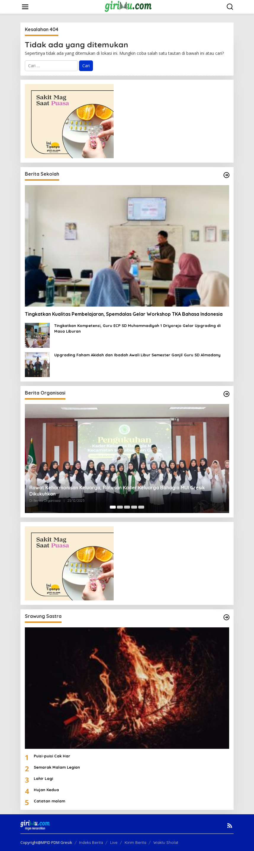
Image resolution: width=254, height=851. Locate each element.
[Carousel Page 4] (134, 507)
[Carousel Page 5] (141, 507)
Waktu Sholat (165, 842)
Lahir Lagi (43, 778)
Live (114, 842)
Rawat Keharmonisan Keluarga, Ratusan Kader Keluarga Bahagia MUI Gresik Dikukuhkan (117, 491)
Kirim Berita (135, 842)
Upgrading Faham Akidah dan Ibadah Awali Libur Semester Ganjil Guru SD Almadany (137, 354)
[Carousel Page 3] (127, 507)
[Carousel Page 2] (120, 507)
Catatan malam (49, 801)
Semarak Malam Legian (57, 767)
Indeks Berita (91, 842)
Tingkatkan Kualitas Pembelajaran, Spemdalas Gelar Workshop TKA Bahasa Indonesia (124, 314)
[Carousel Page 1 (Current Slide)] (113, 507)
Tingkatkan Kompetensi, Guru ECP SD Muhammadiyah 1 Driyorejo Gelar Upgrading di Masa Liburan (137, 328)
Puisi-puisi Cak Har (52, 756)
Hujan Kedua (46, 789)
